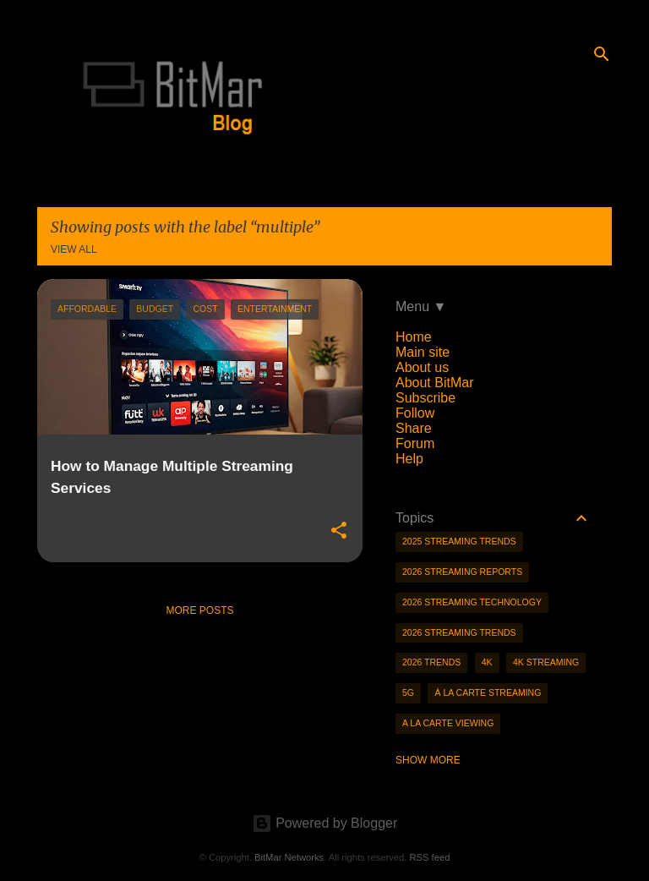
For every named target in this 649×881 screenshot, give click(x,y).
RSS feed (429, 857)
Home (413, 337)
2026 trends (431, 662)
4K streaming (546, 662)
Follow (414, 413)
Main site (422, 352)
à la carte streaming (487, 692)
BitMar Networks (289, 857)
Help (409, 458)
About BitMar (434, 382)
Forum (414, 443)
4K (487, 662)
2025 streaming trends (459, 541)
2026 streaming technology (472, 602)
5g (408, 692)
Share (413, 428)
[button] (339, 531)
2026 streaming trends (459, 632)
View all (74, 249)
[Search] (602, 54)
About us (422, 367)
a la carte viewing (448, 723)
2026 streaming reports (462, 571)
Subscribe (425, 398)
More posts (199, 610)
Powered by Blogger (325, 823)
